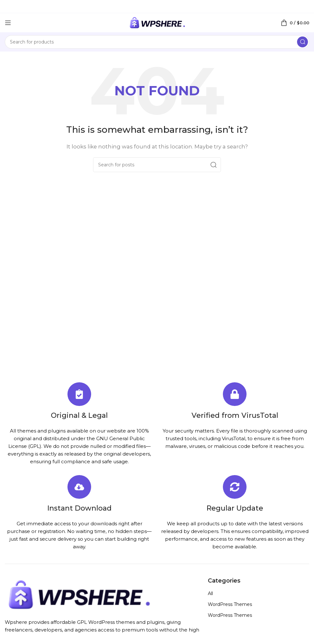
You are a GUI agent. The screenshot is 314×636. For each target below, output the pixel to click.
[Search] (157, 42)
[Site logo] (157, 22)
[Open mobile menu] (8, 22)
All (210, 593)
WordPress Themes (230, 604)
